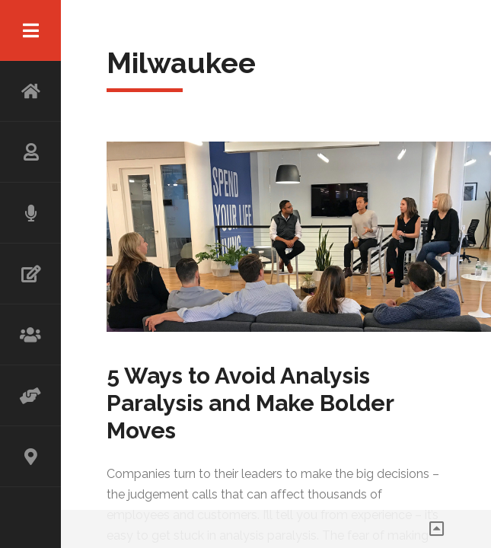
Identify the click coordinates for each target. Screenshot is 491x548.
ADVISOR (30, 395)
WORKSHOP (30, 334)
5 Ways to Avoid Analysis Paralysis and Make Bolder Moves (250, 403)
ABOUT (30, 152)
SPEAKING (30, 213)
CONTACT (30, 456)
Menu (30, 30)
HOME (30, 91)
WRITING (30, 274)
